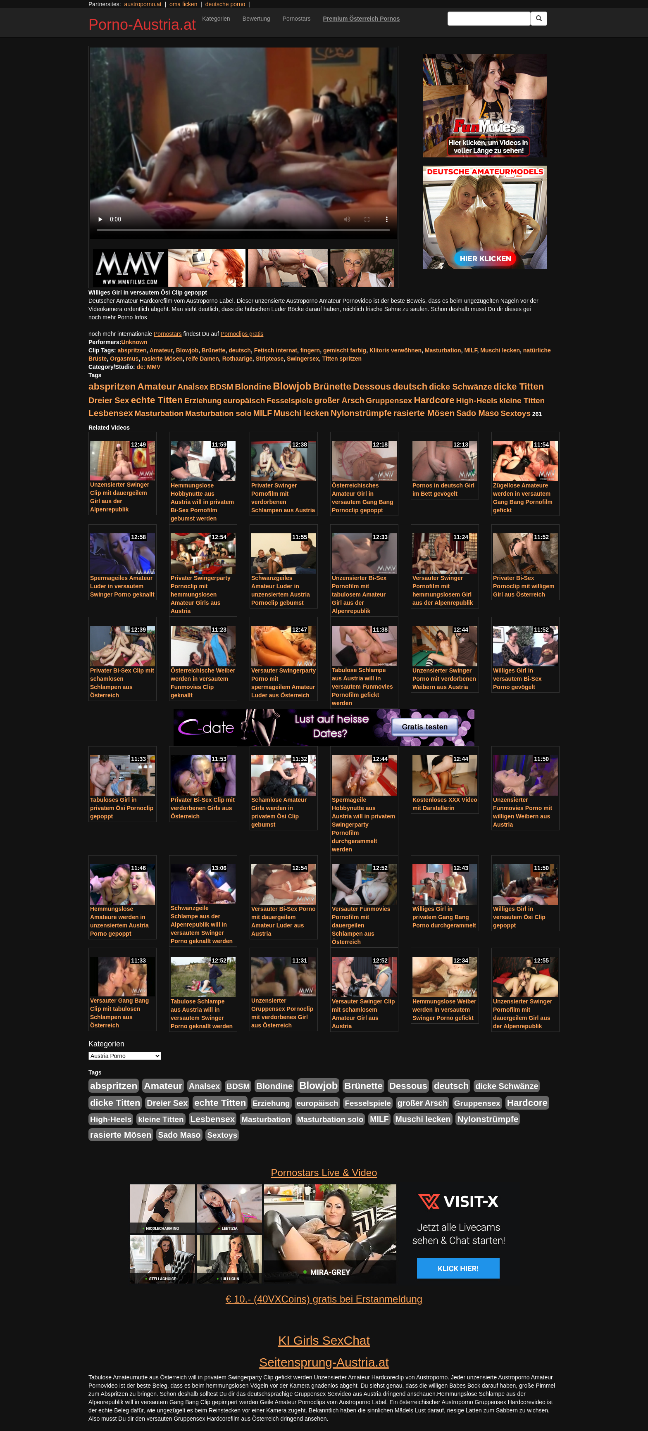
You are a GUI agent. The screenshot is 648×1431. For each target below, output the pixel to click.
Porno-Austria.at (142, 24)
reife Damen (202, 358)
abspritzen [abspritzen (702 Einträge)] (112, 386)
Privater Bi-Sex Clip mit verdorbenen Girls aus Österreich (203, 808)
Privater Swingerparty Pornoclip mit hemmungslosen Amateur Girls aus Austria (201, 594)
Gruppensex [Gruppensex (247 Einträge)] (389, 400)
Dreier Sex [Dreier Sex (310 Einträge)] (108, 400)
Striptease (270, 358)
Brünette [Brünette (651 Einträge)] (332, 386)
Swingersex (303, 358)
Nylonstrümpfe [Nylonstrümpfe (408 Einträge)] (361, 413)
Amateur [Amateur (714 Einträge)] (156, 386)
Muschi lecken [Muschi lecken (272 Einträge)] (301, 413)
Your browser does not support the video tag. (243, 143)
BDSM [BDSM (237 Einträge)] (221, 387)
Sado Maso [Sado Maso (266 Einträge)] (477, 413)
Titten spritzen (342, 358)
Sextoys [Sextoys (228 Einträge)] (515, 413)
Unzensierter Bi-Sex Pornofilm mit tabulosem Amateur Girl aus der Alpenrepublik (359, 594)
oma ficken (183, 4)
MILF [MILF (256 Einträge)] (262, 413)
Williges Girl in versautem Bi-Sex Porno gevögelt (517, 678)
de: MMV (149, 367)
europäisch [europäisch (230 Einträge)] (244, 400)
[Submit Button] (539, 19)
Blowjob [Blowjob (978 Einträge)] (292, 386)
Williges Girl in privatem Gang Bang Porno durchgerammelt (444, 917)
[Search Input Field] (489, 19)
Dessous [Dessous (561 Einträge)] (372, 386)
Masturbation (443, 350)
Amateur (161, 350)
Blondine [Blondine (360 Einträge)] (253, 386)
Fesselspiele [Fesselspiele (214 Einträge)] (289, 400)
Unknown (134, 342)
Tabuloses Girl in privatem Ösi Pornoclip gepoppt (121, 808)
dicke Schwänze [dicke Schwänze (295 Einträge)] (460, 386)
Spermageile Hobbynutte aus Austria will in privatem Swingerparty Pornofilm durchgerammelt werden (363, 824)
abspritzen (132, 350)
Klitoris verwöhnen (395, 350)
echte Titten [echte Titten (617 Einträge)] (157, 400)
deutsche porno (225, 4)
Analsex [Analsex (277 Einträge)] (192, 386)
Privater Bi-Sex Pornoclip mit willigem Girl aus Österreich (524, 586)
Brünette (214, 350)
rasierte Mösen (162, 358)
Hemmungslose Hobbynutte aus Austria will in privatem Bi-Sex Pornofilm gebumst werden (202, 502)
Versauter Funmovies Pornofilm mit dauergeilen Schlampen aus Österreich (361, 925)
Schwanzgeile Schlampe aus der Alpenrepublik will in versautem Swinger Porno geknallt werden (202, 924)
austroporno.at (142, 4)
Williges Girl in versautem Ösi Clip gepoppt (519, 917)
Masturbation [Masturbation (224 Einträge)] (159, 413)
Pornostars (297, 18)
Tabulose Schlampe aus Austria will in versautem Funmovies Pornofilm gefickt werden (362, 686)
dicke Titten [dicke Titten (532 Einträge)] (518, 386)
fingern (310, 350)
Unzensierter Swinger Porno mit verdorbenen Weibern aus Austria (444, 678)
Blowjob (187, 350)
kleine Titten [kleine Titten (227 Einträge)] (522, 400)
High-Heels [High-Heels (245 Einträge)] (477, 400)
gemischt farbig (344, 350)
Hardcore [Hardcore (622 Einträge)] (434, 400)
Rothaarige (237, 358)
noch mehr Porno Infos (117, 317)
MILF (470, 350)
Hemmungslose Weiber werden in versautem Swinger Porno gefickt (444, 1009)
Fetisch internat (275, 350)
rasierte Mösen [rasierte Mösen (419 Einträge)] (424, 413)
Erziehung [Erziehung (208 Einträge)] (203, 400)
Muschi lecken (500, 350)
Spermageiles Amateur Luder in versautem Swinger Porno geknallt (122, 586)
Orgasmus (124, 358)
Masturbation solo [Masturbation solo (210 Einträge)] (218, 413)
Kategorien (216, 18)
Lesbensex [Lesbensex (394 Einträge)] (110, 413)
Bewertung (256, 18)
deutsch (240, 350)
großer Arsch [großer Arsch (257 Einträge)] (339, 400)
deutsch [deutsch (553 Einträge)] (410, 386)
